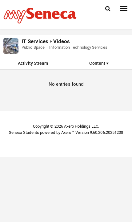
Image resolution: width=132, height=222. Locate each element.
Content (99, 63)
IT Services (35, 41)
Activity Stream (33, 63)
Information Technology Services (78, 47)
